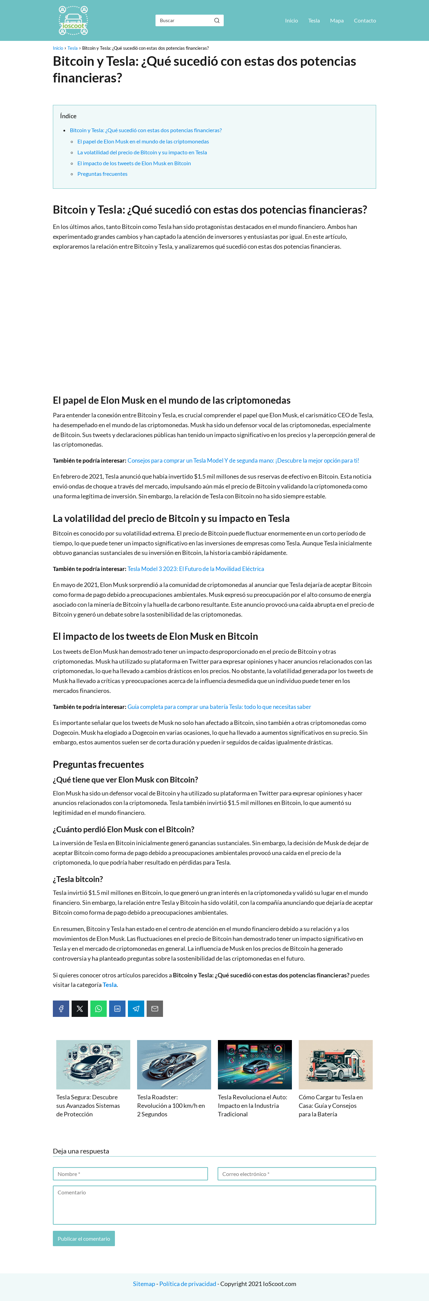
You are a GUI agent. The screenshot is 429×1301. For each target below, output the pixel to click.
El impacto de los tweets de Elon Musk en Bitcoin (134, 163)
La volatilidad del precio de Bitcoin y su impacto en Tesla (142, 152)
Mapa (337, 20)
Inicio (291, 20)
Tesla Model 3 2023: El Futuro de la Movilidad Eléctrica (196, 568)
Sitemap (144, 1283)
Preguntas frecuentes (102, 173)
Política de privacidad (187, 1283)
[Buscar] (217, 20)
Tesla (314, 20)
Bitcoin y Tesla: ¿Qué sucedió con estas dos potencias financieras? (146, 130)
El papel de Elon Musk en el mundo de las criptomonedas (143, 141)
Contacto (365, 20)
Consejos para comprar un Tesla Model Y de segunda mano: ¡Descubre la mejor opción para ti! (243, 460)
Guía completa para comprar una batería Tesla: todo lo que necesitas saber (219, 706)
